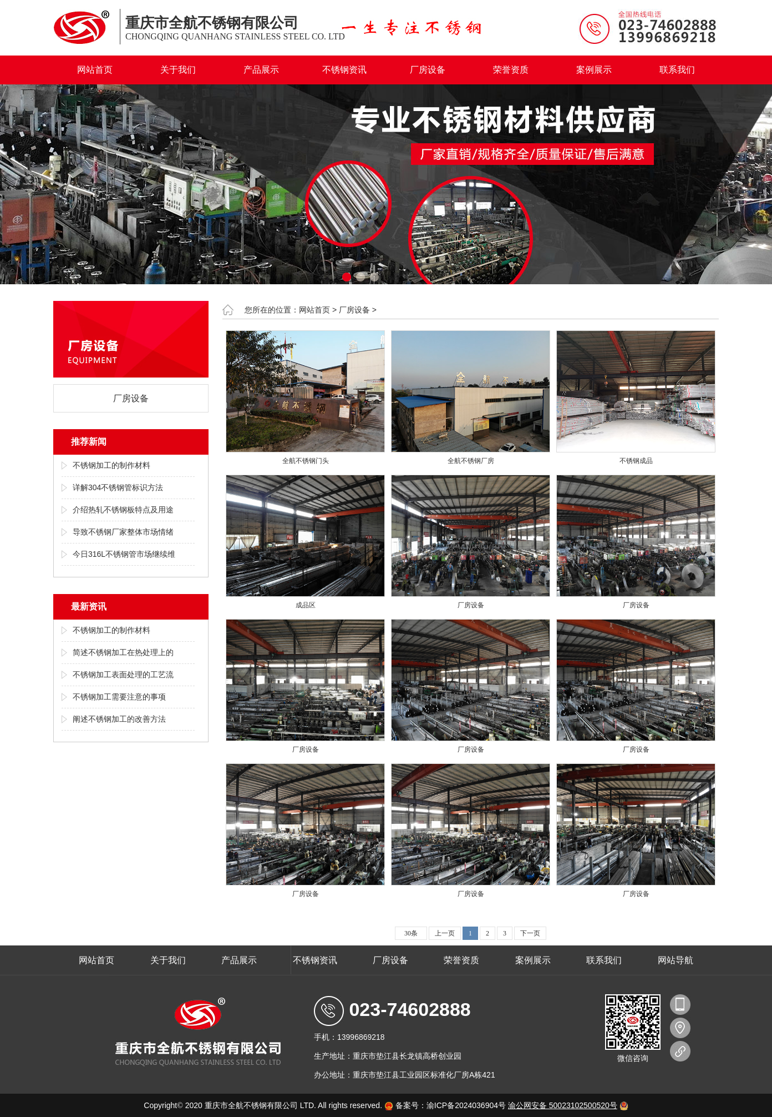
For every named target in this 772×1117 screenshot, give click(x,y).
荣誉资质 (511, 69)
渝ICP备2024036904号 (466, 1105)
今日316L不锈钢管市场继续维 (124, 554)
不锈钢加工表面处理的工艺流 (123, 674)
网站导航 (675, 960)
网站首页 (95, 69)
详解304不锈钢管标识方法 (118, 487)
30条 (411, 933)
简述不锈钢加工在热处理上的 (123, 652)
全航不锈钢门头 (305, 461)
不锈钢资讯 (344, 69)
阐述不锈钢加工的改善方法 (119, 719)
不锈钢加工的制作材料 (111, 465)
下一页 (530, 933)
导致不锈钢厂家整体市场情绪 (123, 531)
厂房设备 (427, 69)
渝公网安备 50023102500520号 (562, 1105)
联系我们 (677, 69)
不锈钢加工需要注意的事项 (119, 696)
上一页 (445, 933)
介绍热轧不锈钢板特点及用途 (123, 509)
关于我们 (178, 69)
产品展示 (261, 69)
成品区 (306, 605)
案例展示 (594, 69)
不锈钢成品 (636, 461)
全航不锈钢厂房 (471, 461)
